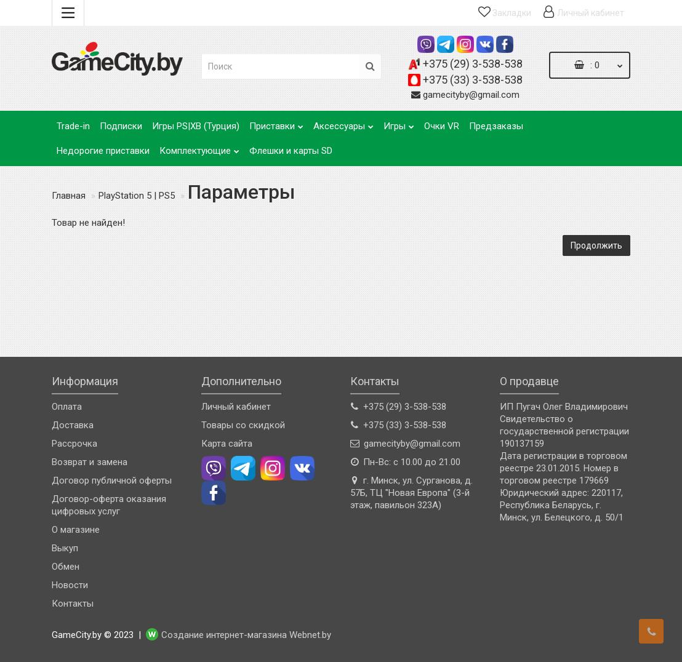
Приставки (276, 123)
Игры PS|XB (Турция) (195, 126)
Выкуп (65, 548)
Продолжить (596, 245)
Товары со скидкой (243, 425)
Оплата (67, 406)
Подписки (121, 126)
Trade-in (73, 126)
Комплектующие (199, 147)
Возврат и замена (89, 462)
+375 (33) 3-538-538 (473, 79)
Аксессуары (343, 123)
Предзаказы (496, 126)
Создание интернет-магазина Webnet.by (246, 635)
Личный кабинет (236, 406)
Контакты (73, 603)
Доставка (73, 425)
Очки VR (441, 126)
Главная (69, 195)
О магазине (76, 529)
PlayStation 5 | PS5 (136, 195)
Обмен (65, 566)
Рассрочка (74, 443)
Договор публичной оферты (112, 480)
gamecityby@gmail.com (471, 94)
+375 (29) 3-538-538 (473, 63)
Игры (398, 123)
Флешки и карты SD (290, 150)
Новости (70, 585)
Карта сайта (226, 443)
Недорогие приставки (103, 150)
